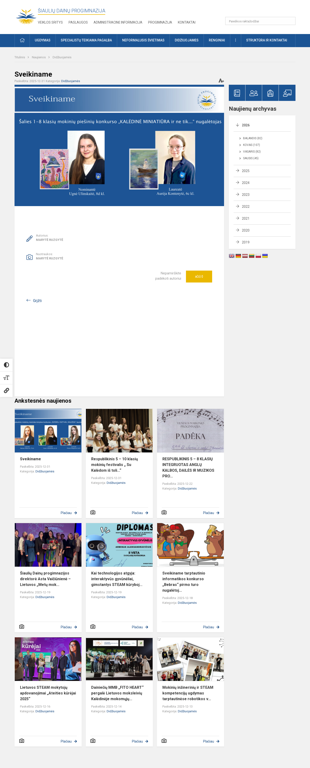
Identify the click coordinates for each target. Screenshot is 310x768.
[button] (263, 10)
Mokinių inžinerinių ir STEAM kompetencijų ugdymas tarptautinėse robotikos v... (187, 693)
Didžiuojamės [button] (187, 40)
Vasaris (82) (252, 151)
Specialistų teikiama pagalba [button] (86, 40)
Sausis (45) (251, 158)
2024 (246, 183)
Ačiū (199, 276)
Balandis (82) (252, 138)
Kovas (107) (251, 145)
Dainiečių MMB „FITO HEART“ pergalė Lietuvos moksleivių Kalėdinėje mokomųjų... (117, 693)
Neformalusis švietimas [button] (143, 40)
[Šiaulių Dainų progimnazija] (26, 16)
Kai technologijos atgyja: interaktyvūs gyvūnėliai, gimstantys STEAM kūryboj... (116, 579)
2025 (246, 171)
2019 (246, 242)
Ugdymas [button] (42, 40)
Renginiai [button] (217, 40)
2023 (246, 195)
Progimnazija (160, 22)
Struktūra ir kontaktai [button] (266, 40)
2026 (246, 125)
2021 (246, 218)
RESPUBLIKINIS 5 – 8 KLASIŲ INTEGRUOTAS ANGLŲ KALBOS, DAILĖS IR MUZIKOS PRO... (188, 467)
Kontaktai (186, 22)
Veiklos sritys (50, 22)
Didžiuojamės (62, 57)
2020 (246, 230)
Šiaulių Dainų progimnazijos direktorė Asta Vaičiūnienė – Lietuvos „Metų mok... (45, 579)
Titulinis (20, 57)
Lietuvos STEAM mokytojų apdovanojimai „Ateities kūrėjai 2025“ (48, 693)
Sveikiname (30, 459)
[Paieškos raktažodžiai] (260, 21)
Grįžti (37, 300)
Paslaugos (78, 22)
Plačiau (66, 513)
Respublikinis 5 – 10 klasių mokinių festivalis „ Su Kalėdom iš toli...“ (114, 465)
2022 (246, 206)
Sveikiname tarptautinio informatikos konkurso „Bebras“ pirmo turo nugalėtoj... (183, 582)
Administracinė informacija (118, 22)
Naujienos (39, 57)
